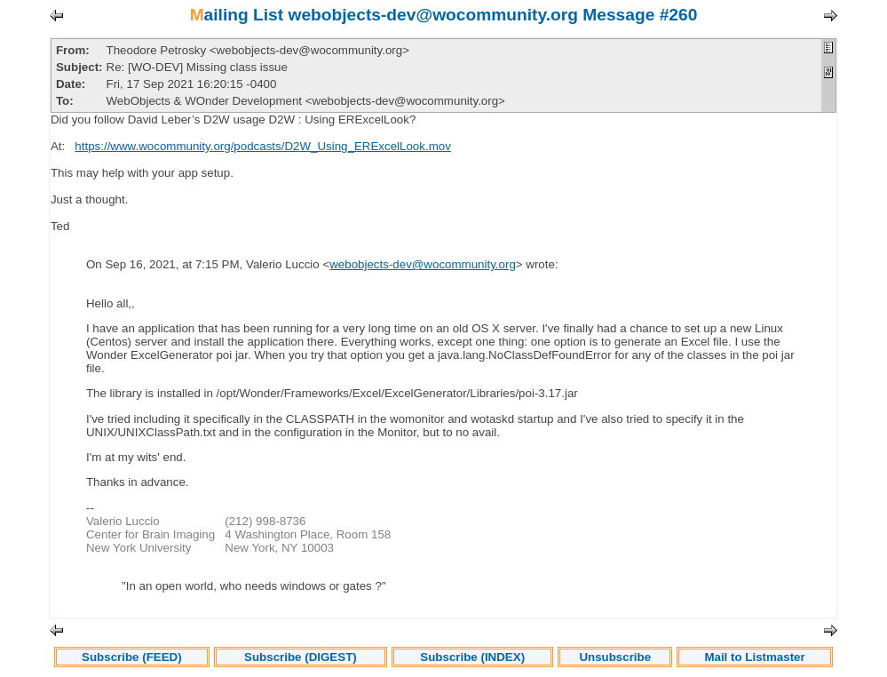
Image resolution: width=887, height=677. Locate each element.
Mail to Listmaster (754, 657)
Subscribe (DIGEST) (300, 657)
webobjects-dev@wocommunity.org (422, 264)
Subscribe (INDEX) (472, 657)
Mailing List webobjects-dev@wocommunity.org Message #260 (444, 14)
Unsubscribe (615, 657)
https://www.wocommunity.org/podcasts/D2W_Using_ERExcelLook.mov (262, 146)
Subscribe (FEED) (132, 657)
